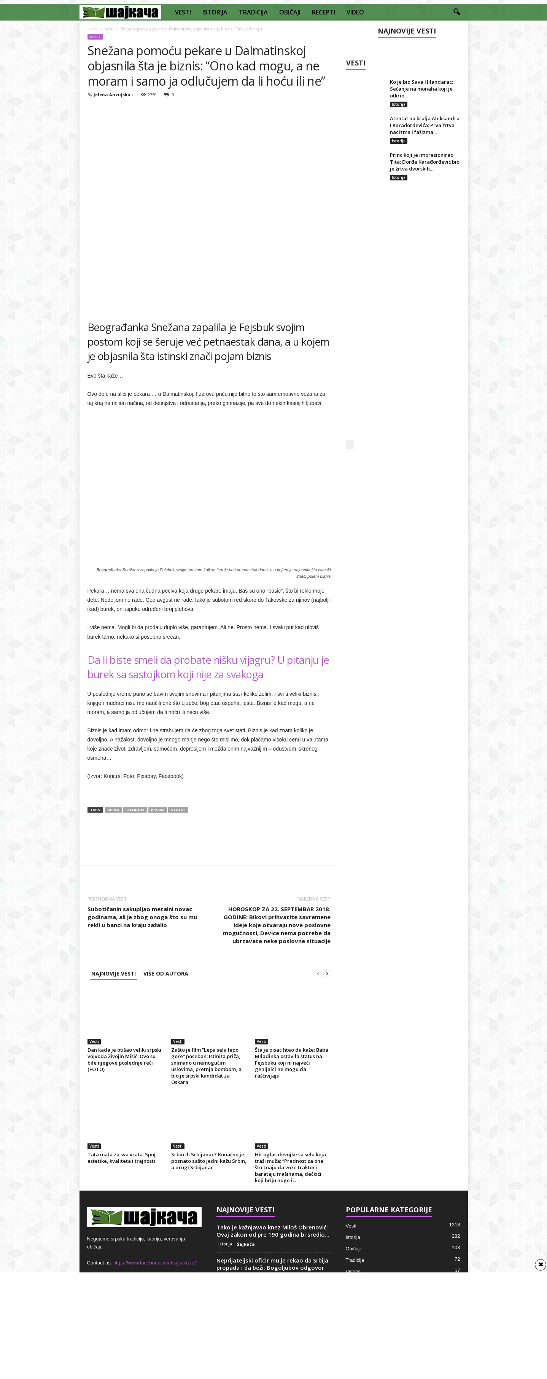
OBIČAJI (290, 12)
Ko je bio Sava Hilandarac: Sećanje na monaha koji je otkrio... (421, 88)
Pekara (157, 809)
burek (113, 809)
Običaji (353, 1248)
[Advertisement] (403, 318)
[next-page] (327, 973)
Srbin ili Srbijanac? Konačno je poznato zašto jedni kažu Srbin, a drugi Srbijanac (208, 1161)
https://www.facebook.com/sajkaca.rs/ (154, 1263)
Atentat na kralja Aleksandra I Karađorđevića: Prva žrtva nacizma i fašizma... (425, 125)
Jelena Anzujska (112, 94)
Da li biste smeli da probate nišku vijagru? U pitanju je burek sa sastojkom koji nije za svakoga (208, 667)
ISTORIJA (214, 12)
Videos (353, 1271)
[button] (456, 12)
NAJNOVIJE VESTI (113, 973)
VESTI (183, 12)
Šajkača (246, 1244)
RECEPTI (323, 12)
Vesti (109, 29)
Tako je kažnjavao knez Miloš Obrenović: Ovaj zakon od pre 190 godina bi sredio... (272, 1230)
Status (178, 809)
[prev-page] (318, 973)
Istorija (398, 104)
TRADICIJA (253, 12)
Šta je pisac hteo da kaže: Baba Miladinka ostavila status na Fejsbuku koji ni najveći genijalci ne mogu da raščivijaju (291, 1062)
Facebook (135, 809)
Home (92, 29)
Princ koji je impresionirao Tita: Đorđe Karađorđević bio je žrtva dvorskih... (425, 161)
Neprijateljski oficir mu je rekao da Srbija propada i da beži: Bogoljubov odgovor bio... (272, 1267)
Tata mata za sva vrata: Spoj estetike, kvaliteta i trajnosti (121, 1157)
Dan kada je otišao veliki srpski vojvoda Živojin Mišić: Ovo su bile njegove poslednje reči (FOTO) (124, 1059)
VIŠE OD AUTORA (165, 973)
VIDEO (355, 12)
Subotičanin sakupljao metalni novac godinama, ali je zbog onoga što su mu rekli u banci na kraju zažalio (142, 917)
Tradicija (355, 1260)
